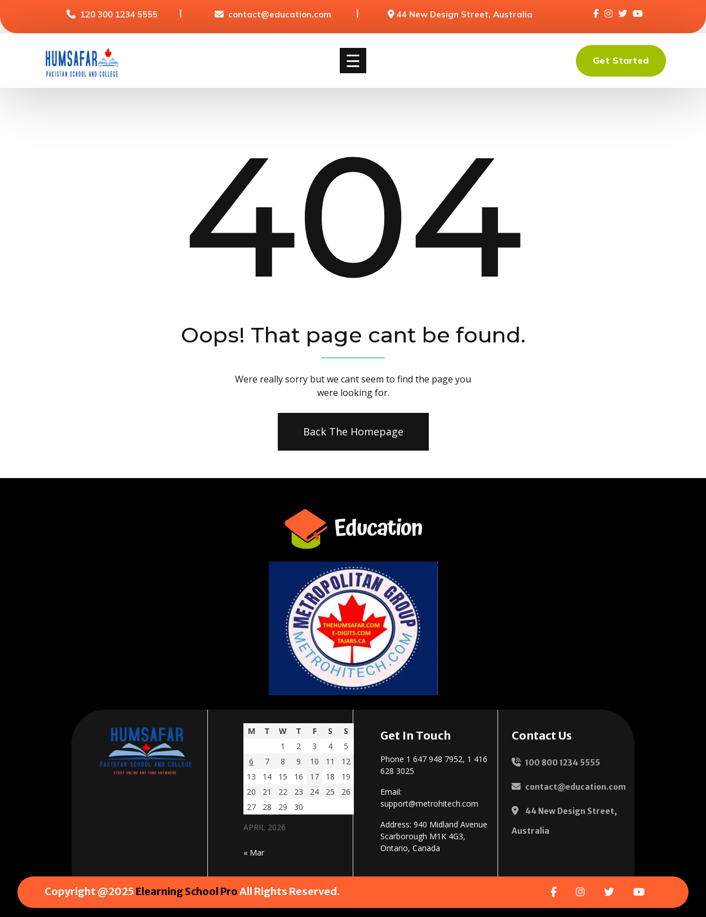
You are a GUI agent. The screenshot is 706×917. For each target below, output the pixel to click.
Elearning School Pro (187, 891)
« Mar (253, 852)
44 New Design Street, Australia (464, 14)
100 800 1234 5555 (562, 763)
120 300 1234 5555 (119, 14)
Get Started (621, 60)
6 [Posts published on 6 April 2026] (251, 761)
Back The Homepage (353, 431)
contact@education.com (279, 14)
